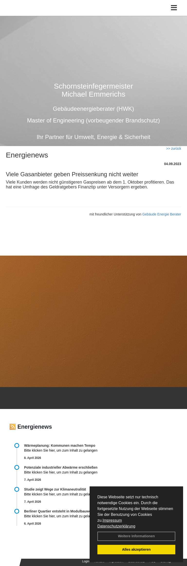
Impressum (112, 520)
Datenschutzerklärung (116, 526)
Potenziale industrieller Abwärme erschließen (60, 467)
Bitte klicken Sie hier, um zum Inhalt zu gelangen (60, 450)
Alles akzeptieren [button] (136, 549)
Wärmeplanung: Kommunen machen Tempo (59, 445)
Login (85, 561)
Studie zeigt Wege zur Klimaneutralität (55, 489)
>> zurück (173, 148)
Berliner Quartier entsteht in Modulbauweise (60, 511)
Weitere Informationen (136, 536)
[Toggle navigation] (174, 8)
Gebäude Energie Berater (161, 214)
